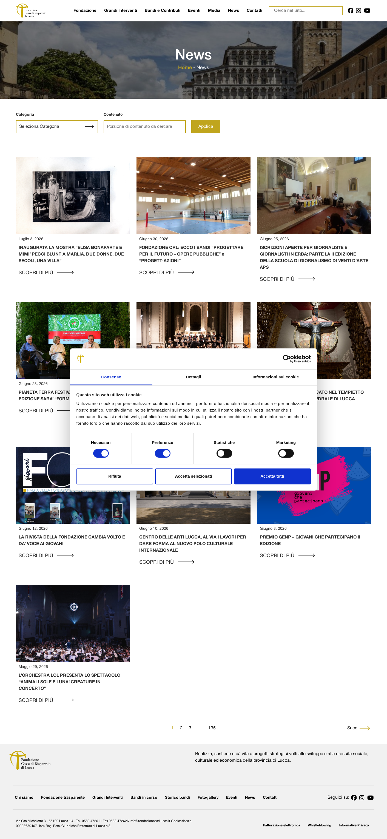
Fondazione (84, 11)
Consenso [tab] (111, 377)
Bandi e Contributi (162, 11)
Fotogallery (208, 798)
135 (212, 728)
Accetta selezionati (193, 476)
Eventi (194, 11)
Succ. (358, 728)
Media (214, 11)
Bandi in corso (143, 798)
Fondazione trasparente (63, 798)
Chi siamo (24, 798)
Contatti (254, 11)
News (233, 11)
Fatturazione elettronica (281, 825)
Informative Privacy (354, 825)
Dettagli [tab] (193, 377)
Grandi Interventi (120, 11)
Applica (205, 127)
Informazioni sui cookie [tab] (276, 377)
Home (185, 68)
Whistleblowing (319, 825)
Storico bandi (177, 798)
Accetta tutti (272, 476)
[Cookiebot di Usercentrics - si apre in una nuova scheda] (287, 359)
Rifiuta (114, 476)
